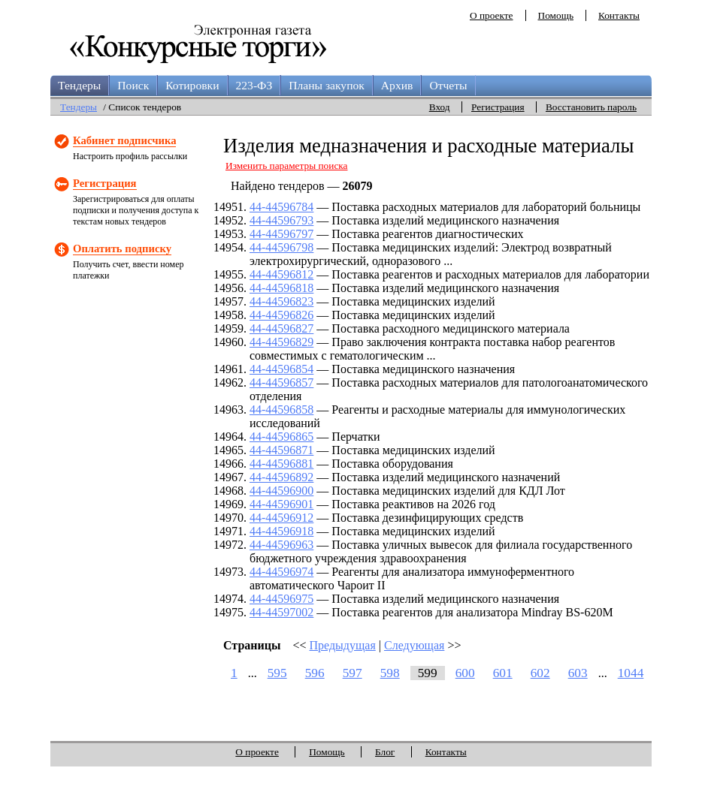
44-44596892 (281, 477)
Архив (397, 85)
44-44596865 (281, 436)
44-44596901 (281, 504)
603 (578, 673)
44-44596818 (281, 288)
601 (503, 673)
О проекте (491, 15)
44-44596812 (281, 274)
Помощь (555, 15)
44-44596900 (281, 490)
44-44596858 (281, 409)
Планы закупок (327, 85)
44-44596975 (281, 598)
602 (540, 673)
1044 (631, 673)
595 (277, 673)
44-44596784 (281, 206)
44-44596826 (281, 315)
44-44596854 (281, 369)
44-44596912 (281, 517)
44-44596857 (281, 382)
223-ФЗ (254, 85)
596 (315, 673)
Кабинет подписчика (124, 140)
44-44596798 (281, 247)
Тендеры (79, 85)
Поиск (133, 85)
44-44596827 (281, 328)
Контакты (619, 15)
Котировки (192, 85)
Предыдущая (343, 645)
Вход (439, 107)
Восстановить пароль (591, 107)
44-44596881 (281, 463)
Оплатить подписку (122, 248)
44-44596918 (281, 531)
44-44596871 (281, 450)
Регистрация (498, 107)
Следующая (414, 645)
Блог (385, 751)
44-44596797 (281, 233)
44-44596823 (281, 301)
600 (465, 673)
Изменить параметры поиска (286, 165)
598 (390, 673)
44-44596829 (281, 342)
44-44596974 (281, 571)
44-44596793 (281, 220)
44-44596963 (281, 544)
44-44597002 (281, 612)
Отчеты (448, 85)
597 (352, 673)
